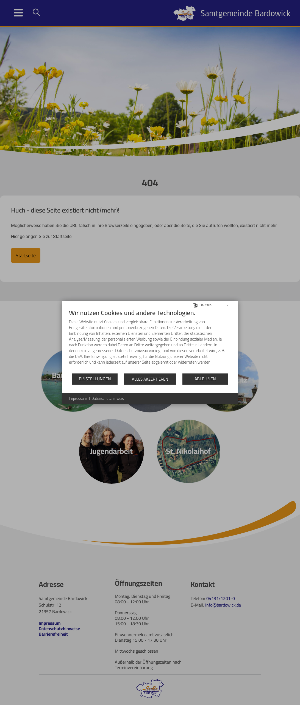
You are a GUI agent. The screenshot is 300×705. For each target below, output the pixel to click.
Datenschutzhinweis (107, 398)
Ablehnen (205, 379)
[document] (150, 340)
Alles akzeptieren (150, 379)
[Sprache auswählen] (195, 305)
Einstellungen (95, 379)
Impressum (78, 398)
